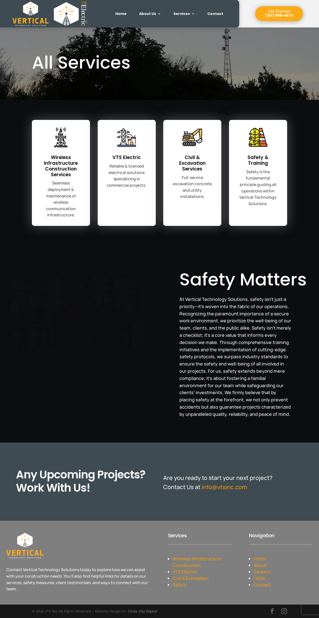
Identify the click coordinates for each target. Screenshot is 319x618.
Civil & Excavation (191, 578)
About (259, 565)
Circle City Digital (142, 611)
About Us (147, 13)
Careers (262, 572)
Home (121, 13)
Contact (215, 13)
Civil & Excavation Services (192, 163)
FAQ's (259, 578)
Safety (179, 585)
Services (181, 13)
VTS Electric (126, 157)
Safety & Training (257, 160)
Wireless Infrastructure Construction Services (61, 166)
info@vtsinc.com (224, 487)
